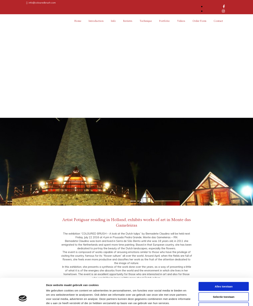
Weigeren (223, 283)
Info (113, 20)
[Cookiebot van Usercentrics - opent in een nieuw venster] (22, 299)
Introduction (96, 20)
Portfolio (164, 20)
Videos (181, 20)
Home (77, 20)
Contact (218, 20)
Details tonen (189, 299)
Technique (146, 20)
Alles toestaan (224, 263)
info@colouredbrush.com (42, 2)
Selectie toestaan (224, 273)
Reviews (127, 20)
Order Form (199, 20)
